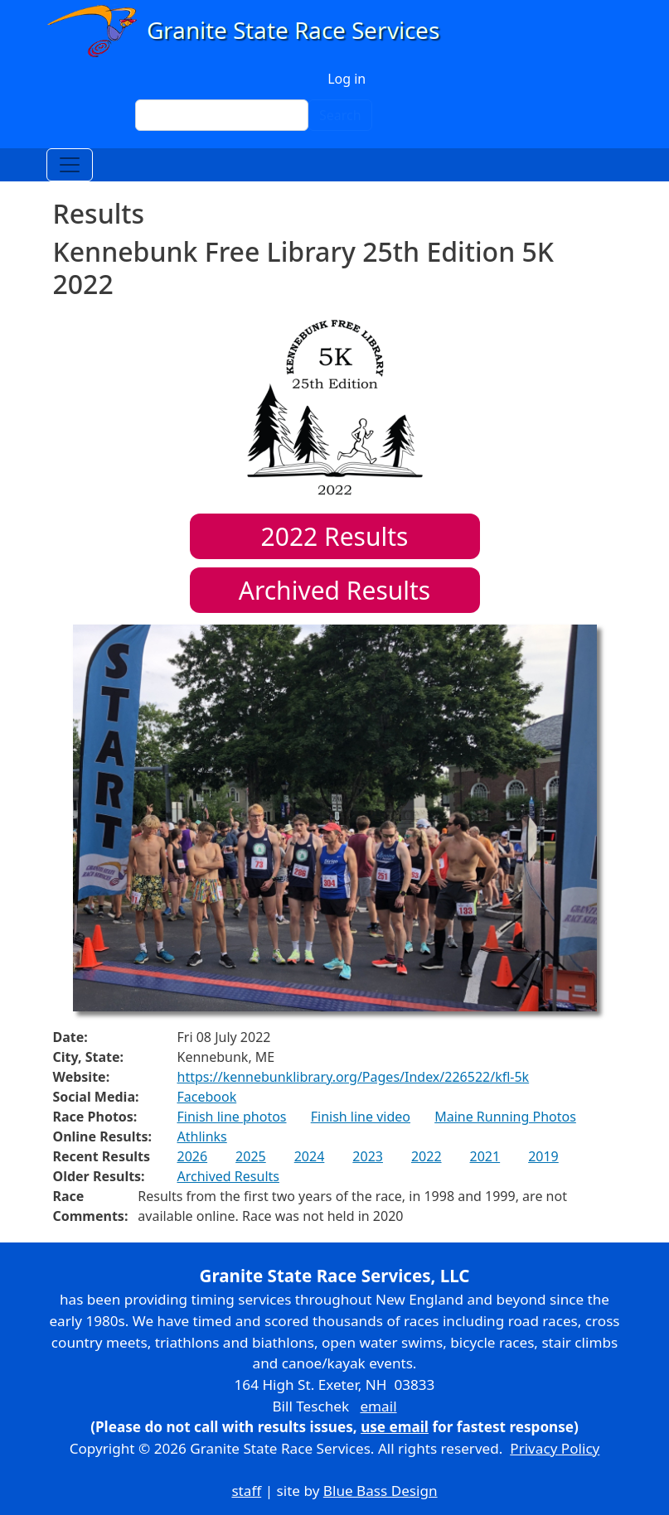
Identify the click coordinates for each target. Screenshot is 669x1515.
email (378, 1406)
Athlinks (202, 1136)
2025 (250, 1156)
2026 (192, 1156)
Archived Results (334, 590)
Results (335, 536)
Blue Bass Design (380, 1490)
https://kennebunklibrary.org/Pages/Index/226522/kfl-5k (353, 1077)
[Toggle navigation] (69, 164)
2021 (485, 1156)
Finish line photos (232, 1116)
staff (246, 1490)
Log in (346, 79)
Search (340, 115)
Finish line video (360, 1116)
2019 (543, 1156)
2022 (426, 1156)
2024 (309, 1156)
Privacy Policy (554, 1448)
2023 (367, 1156)
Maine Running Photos (505, 1116)
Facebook (207, 1097)
